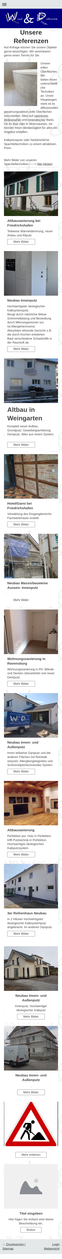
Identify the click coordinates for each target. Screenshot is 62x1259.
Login (56, 1244)
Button (31, 1229)
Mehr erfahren (30, 1154)
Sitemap (8, 1248)
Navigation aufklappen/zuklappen (31, 4)
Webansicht (52, 1248)
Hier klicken (45, 164)
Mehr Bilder (21, 241)
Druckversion (13, 1244)
